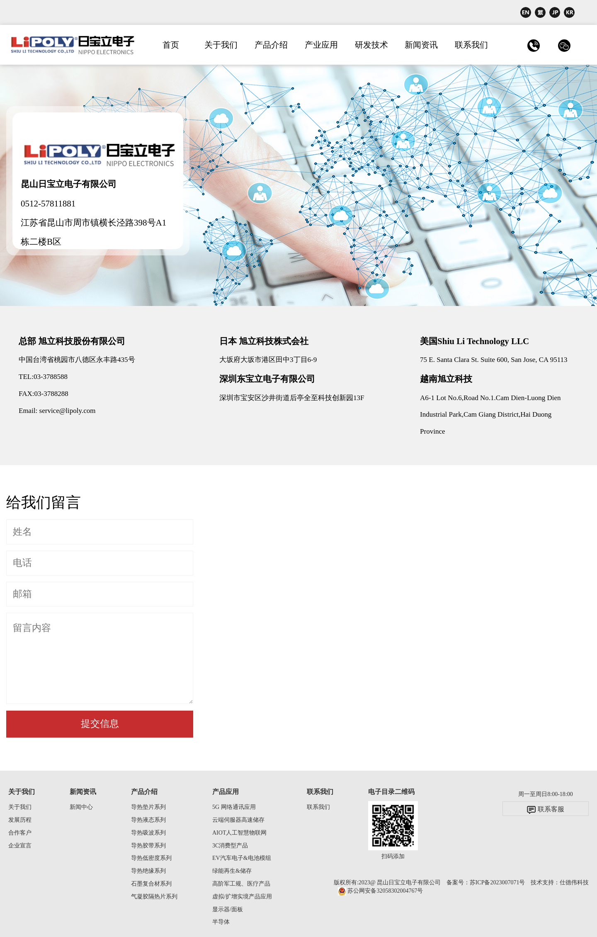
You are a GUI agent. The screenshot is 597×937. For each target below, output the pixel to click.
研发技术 (371, 44)
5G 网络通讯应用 (234, 807)
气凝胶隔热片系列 (154, 896)
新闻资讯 (421, 44)
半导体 (221, 922)
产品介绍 (271, 44)
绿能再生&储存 (232, 871)
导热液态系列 (148, 820)
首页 (171, 44)
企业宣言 (20, 845)
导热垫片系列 (148, 807)
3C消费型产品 (230, 845)
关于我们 (221, 44)
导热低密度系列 (151, 858)
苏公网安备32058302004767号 (380, 891)
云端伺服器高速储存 (238, 820)
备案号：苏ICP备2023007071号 (486, 882)
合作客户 (20, 833)
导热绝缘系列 (148, 871)
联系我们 (471, 44)
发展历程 (20, 820)
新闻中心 (81, 807)
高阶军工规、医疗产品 (241, 884)
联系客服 (545, 810)
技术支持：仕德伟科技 (560, 882)
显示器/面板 (227, 909)
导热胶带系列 (148, 845)
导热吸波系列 (148, 833)
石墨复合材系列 (151, 884)
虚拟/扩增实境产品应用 (242, 896)
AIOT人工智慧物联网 (239, 833)
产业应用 (321, 44)
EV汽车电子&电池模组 (241, 858)
